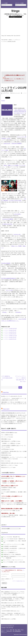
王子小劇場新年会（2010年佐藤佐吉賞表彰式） (6, 378)
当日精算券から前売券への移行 (8, 487)
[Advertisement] (14, 26)
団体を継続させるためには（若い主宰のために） (12, 602)
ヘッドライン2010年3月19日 (9, 330)
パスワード (4, 576)
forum (22, 629)
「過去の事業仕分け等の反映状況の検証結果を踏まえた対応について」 (20, 111)
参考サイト (3, 631)
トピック (7, 629)
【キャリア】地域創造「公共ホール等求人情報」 (14, 562)
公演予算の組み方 (5, 449)
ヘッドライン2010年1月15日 (9, 337)
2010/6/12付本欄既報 (7, 219)
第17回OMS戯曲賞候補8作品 (8, 278)
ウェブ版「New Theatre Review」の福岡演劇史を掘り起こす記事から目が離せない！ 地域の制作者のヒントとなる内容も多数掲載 (13, 422)
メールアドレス (5, 574)
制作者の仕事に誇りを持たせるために (10, 463)
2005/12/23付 (7, 143)
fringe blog (6, 392)
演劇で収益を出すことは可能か (8, 441)
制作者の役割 (4, 455)
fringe (15, 11)
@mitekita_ (18, 312)
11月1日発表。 (17, 214)
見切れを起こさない (6, 498)
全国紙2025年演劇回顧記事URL (8, 413)
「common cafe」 (17, 234)
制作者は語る (9, 631)
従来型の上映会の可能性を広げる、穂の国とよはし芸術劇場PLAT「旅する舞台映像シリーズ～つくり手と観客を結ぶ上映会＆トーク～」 (13, 417)
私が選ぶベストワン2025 (7, 396)
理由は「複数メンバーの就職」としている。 (15, 165)
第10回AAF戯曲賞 (5, 263)
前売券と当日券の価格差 (7, 432)
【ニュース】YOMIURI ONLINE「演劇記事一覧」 (14, 538)
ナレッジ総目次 (5, 434)
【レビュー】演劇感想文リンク (10, 552)
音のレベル (4, 461)
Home (10, 39)
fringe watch (6, 409)
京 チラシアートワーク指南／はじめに (10, 510)
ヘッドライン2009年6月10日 (9, 339)
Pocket (3, 100)
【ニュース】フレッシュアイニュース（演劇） (14, 544)
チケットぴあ (9, 290)
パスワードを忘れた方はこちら (18, 581)
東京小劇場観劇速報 (17, 631)
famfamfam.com (10, 625)
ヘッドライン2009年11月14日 (10, 335)
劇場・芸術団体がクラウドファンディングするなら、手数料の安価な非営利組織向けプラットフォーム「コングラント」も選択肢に (12, 593)
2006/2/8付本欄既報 (16, 143)
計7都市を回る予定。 (7, 224)
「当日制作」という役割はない (8, 443)
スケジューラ (4, 632)
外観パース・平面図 (16, 246)
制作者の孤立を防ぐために (7, 478)
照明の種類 (4, 439)
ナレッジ (3, 629)
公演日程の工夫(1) (5, 489)
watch (19, 629)
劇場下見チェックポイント (7, 465)
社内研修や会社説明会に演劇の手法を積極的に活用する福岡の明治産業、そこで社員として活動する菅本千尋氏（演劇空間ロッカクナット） (12, 599)
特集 (11, 629)
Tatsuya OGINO (6, 93)
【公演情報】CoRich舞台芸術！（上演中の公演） (14, 548)
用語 (13, 629)
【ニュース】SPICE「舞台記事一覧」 (12, 536)
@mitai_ (4, 312)
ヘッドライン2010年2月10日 (9, 333)
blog (16, 629)
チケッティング (5, 437)
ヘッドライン (16, 39)
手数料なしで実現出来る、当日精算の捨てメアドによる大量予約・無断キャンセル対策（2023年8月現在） (13, 615)
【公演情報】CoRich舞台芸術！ (10, 546)
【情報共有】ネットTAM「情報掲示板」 (12, 554)
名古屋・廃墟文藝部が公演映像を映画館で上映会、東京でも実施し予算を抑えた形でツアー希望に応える (12, 607)
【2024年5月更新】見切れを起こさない (10, 610)
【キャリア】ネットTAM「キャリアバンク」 (13, 560)
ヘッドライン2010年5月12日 (9, 332)
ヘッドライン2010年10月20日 (10, 328)
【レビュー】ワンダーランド (9, 550)
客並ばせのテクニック (6, 467)
